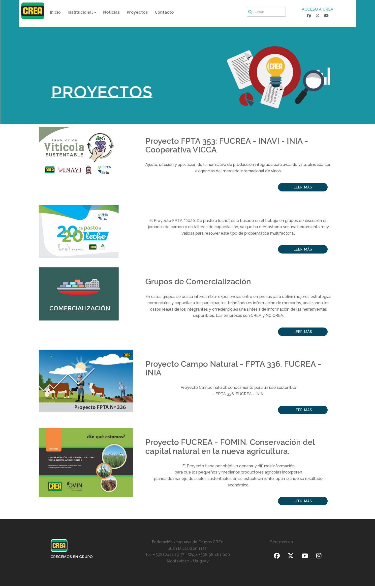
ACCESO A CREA (317, 9)
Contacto (164, 12)
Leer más (303, 187)
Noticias (111, 12)
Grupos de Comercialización (198, 281)
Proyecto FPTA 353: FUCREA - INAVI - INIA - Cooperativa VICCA (226, 145)
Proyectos (137, 12)
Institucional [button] (82, 12)
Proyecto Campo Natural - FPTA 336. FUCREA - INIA (233, 368)
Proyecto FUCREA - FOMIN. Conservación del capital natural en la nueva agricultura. (230, 446)
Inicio (55, 12)
